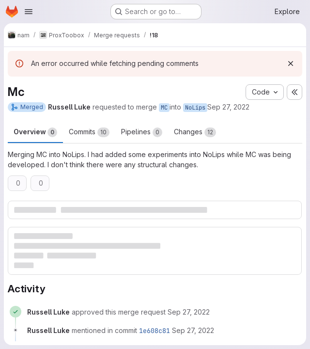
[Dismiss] (290, 63)
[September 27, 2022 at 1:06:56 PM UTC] (189, 312)
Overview (35, 132)
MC (164, 107)
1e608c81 (154, 330)
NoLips (195, 107)
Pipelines (141, 132)
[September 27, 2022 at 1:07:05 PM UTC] (193, 330)
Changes (195, 132)
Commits (89, 132)
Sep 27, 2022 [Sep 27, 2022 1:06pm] (228, 107)
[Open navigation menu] (28, 11)
